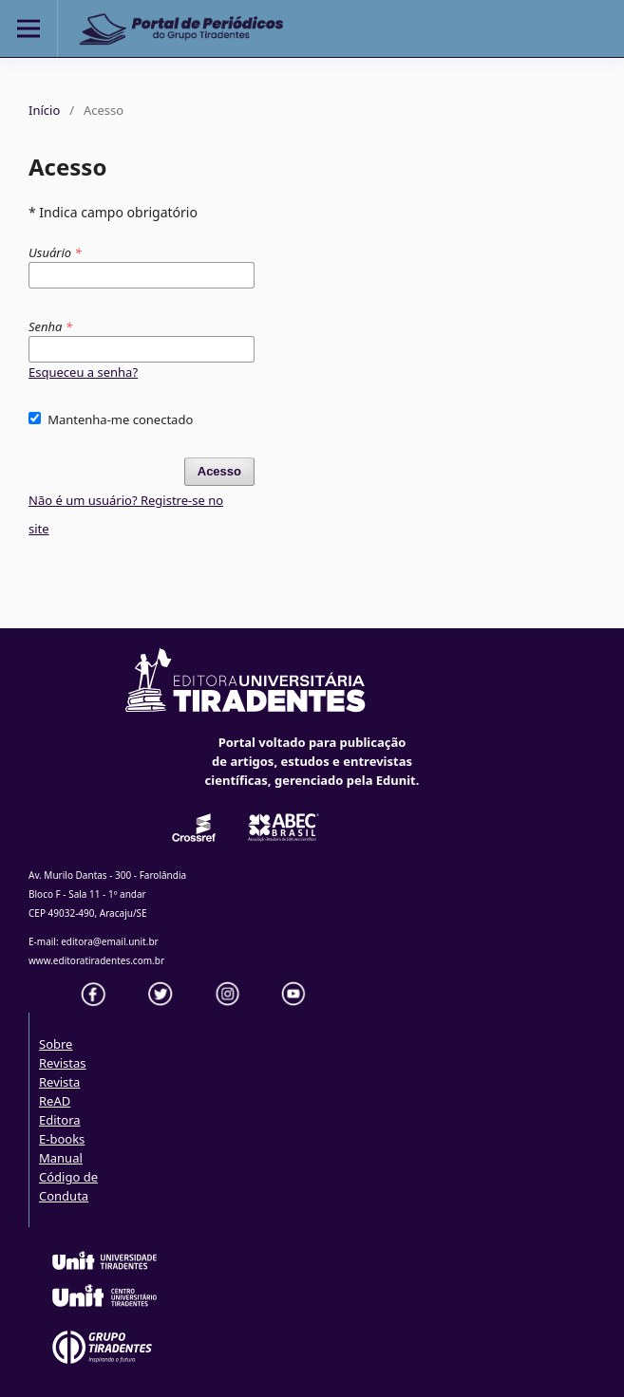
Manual (61, 1157)
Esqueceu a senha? (83, 372)
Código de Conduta (68, 1186)
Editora (60, 1119)
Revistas (62, 1062)
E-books (62, 1138)
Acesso (219, 471)
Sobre (55, 1043)
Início (44, 110)
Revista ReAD (59, 1091)
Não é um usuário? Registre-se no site (125, 514)
